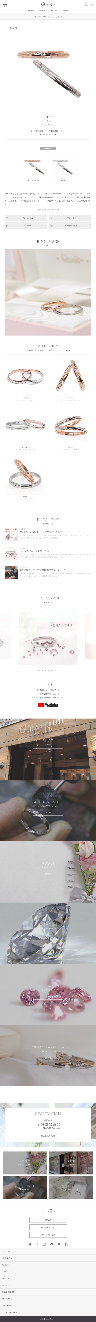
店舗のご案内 (71, 218)
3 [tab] (45, 670)
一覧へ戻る (13, 28)
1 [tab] (39, 670)
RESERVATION (48, 1136)
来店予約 (54, 10)
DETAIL (48, 751)
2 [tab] (42, 670)
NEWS (48, 1220)
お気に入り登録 (27, 218)
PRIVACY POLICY (9, 1312)
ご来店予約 (27, 226)
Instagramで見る (71, 226)
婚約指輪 (31, 10)
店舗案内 (65, 10)
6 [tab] (55, 670)
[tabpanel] (48, 636)
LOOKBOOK (7, 1258)
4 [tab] (49, 670)
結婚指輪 (42, 10)
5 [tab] (52, 670)
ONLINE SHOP (48, 1235)
